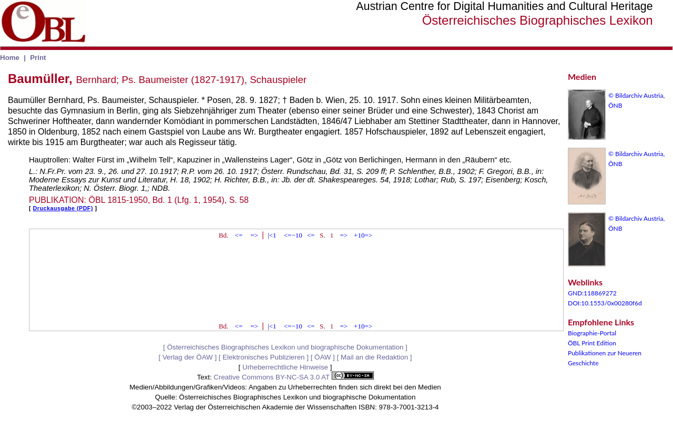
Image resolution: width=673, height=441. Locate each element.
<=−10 (293, 235)
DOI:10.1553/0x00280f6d (605, 303)
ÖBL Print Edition (592, 343)
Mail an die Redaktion (374, 357)
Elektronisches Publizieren (263, 357)
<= (239, 235)
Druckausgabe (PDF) (63, 208)
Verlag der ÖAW (187, 357)
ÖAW (322, 357)
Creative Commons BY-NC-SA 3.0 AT (293, 377)
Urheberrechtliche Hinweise (285, 367)
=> (254, 235)
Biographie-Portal (592, 333)
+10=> (363, 235)
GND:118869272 (592, 293)
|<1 (272, 235)
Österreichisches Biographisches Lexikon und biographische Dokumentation (285, 347)
